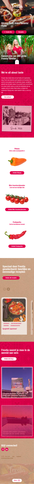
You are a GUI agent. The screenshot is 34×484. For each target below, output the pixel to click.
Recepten (21, 32)
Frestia (17, 5)
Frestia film (9, 32)
